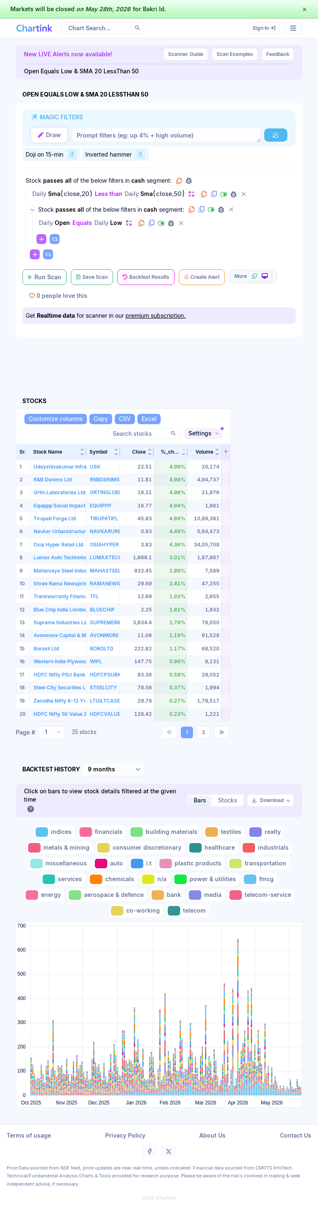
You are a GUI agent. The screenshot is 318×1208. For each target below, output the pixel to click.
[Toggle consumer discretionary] (140, 847)
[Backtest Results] (146, 277)
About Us (212, 1135)
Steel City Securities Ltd (62, 687)
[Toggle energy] (44, 895)
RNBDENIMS (105, 479)
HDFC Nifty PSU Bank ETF (65, 675)
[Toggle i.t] (142, 863)
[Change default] (191, 193)
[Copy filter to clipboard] (203, 194)
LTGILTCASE (105, 701)
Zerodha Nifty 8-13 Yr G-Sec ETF (73, 701)
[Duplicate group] (201, 209)
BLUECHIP (102, 609)
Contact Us (295, 1135)
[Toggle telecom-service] (261, 895)
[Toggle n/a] (155, 879)
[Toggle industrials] (266, 847)
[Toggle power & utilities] (206, 879)
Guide (185, 54)
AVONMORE (104, 635)
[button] (58, 452)
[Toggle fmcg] (259, 879)
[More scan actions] (253, 276)
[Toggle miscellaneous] (59, 863)
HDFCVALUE (105, 714)
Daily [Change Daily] (39, 193)
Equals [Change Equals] (82, 222)
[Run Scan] (44, 277)
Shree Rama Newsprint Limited (70, 583)
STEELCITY (103, 687)
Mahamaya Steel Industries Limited (75, 571)
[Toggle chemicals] (112, 879)
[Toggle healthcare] (213, 847)
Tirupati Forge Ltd (55, 518)
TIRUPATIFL (104, 518)
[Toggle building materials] (165, 832)
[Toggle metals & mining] (59, 847)
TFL (94, 596)
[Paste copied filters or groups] (55, 239)
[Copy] (101, 419)
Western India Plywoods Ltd (66, 661)
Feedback (277, 54)
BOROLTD (101, 648)
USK (95, 467)
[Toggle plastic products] (191, 863)
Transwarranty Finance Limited (70, 596)
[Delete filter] (243, 194)
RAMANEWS (105, 583)
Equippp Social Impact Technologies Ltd (80, 506)
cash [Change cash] (138, 180)
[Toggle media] (206, 895)
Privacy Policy (125, 1135)
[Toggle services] (63, 879)
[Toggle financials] (102, 832)
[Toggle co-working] (136, 910)
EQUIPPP (100, 506)
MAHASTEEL (105, 571)
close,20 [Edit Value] (76, 194)
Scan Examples (235, 54)
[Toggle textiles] (224, 832)
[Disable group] (211, 209)
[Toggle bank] (167, 895)
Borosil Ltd (46, 648)
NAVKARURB (105, 531)
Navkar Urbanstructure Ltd (65, 531)
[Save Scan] (92, 277)
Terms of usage (29, 1135)
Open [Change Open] (62, 222)
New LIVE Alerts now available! (68, 54)
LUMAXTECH (106, 557)
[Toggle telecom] (187, 910)
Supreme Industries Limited (66, 622)
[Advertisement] (166, 357)
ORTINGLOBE (106, 492)
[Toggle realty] (266, 832)
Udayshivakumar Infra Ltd (64, 467)
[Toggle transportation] (258, 863)
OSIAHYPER (104, 544)
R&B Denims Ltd (53, 479)
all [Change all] (68, 180)
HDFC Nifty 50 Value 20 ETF (67, 714)
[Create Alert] (201, 277)
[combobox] (52, 732)
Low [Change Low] (116, 222)
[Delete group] (231, 209)
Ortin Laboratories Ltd (59, 492)
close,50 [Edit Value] (168, 194)
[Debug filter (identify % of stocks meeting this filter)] (233, 194)
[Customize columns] (56, 419)
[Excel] (149, 419)
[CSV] (125, 419)
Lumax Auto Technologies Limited (74, 557)
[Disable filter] (223, 194)
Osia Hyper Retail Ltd (58, 544)
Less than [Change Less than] (108, 193)
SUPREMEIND (106, 622)
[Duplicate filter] (213, 194)
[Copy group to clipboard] (178, 180)
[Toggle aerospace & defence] (107, 895)
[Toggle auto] (109, 863)
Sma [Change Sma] (54, 193)
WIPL (96, 661)
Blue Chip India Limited (60, 609)
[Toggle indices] (54, 832)
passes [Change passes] (53, 180)
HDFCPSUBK (105, 675)
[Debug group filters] (188, 180)
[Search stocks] (143, 433)
